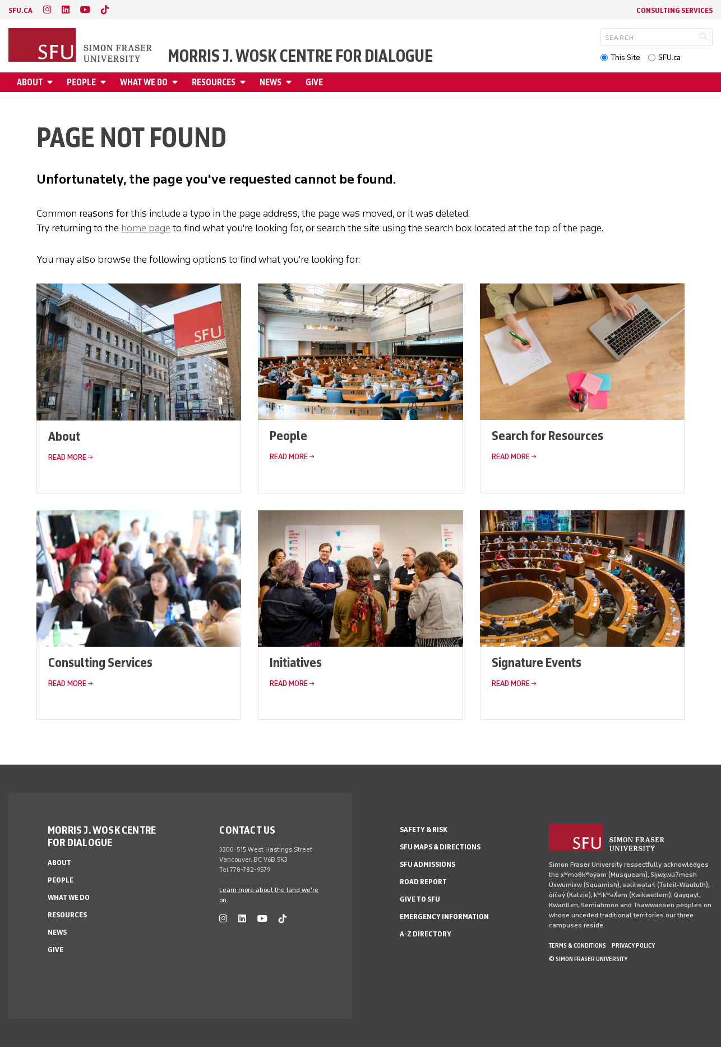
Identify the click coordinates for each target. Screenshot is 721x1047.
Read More (67, 457)
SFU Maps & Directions (440, 847)
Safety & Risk (423, 829)
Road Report (423, 881)
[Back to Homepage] (81, 46)
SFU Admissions (427, 864)
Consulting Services (674, 10)
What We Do (144, 82)
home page (145, 228)
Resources (213, 82)
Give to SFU (420, 899)
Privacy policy (633, 945)
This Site (625, 57)
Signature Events (536, 662)
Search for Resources (547, 435)
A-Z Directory (425, 934)
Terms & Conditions (577, 945)
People (81, 82)
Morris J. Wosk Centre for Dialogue (300, 56)
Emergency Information (444, 916)
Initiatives (296, 662)
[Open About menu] (51, 82)
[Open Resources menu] (244, 82)
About (30, 82)
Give (314, 82)
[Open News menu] (290, 82)
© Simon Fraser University (588, 959)
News (270, 82)
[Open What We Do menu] (176, 82)
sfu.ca (20, 10)
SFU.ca (669, 57)
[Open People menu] (105, 82)
